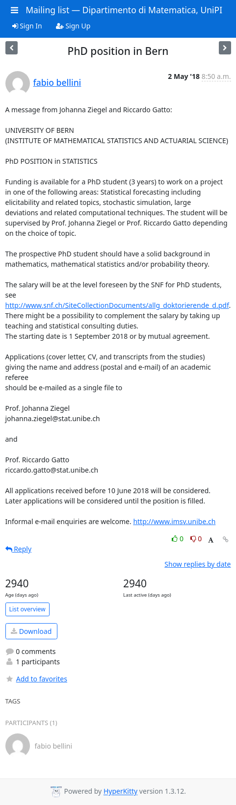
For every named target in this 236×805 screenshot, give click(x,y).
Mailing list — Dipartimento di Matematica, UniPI (124, 10)
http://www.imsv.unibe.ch (174, 521)
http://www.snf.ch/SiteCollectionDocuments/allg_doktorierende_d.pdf (117, 305)
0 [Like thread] (178, 538)
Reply (18, 548)
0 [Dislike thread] (196, 538)
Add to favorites (36, 678)
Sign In (27, 25)
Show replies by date (197, 564)
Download (31, 631)
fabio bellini (57, 82)
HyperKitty (120, 791)
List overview (27, 609)
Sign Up (73, 25)
